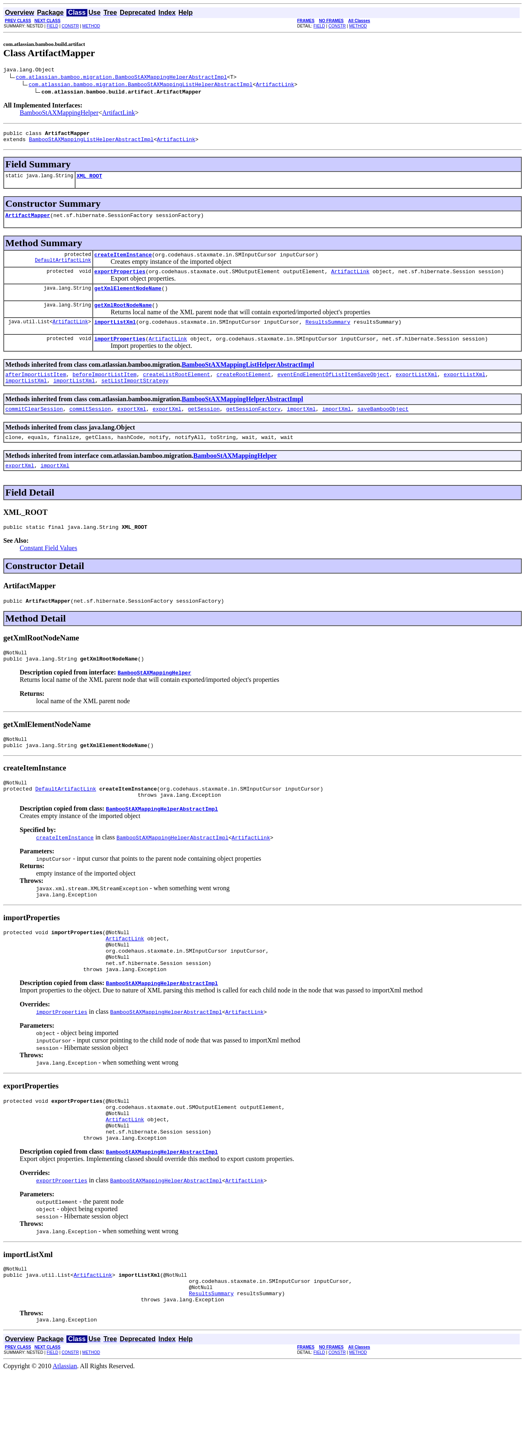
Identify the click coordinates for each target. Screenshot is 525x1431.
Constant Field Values (48, 568)
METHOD (91, 26)
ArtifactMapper (27, 221)
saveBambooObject (383, 426)
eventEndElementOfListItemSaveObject (333, 389)
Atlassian (64, 1423)
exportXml (131, 426)
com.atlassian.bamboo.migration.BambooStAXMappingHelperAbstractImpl (121, 78)
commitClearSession (34, 426)
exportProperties (120, 279)
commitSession (90, 426)
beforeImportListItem (105, 389)
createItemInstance (123, 261)
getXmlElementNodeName (128, 298)
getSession (204, 426)
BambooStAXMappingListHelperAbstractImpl (91, 142)
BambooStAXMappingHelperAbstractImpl (242, 414)
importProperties (120, 352)
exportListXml (416, 389)
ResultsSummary (328, 334)
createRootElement (244, 389)
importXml (301, 426)
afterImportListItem (35, 389)
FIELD (52, 26)
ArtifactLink (275, 85)
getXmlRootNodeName (123, 316)
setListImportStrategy (135, 396)
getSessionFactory (253, 426)
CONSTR (70, 26)
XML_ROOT (89, 180)
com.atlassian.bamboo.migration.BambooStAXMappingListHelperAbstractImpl (141, 85)
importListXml (115, 334)
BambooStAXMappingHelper (59, 113)
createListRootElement (176, 389)
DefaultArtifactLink (63, 268)
